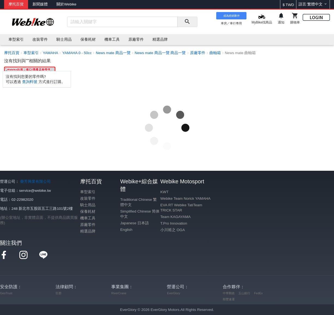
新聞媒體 (40, 4)
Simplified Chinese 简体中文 (140, 214)
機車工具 (87, 218)
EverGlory (173, 293)
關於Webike (66, 4)
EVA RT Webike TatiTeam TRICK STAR (181, 207)
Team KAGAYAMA (175, 217)
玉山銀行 (244, 293)
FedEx (258, 293)
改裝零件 (87, 198)
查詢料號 (29, 82)
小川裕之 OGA (172, 230)
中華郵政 (229, 293)
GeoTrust (6, 293)
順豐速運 (229, 299)
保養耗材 (87, 212)
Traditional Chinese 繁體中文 (138, 202)
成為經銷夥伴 (231, 15)
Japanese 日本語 (134, 223)
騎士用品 (87, 205)
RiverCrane (118, 293)
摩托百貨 (16, 4)
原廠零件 (87, 225)
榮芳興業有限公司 (35, 181)
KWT (164, 192)
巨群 (59, 293)
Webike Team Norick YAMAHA (185, 198)
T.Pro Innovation (173, 223)
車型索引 (87, 192)
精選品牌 (87, 231)
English (126, 230)
